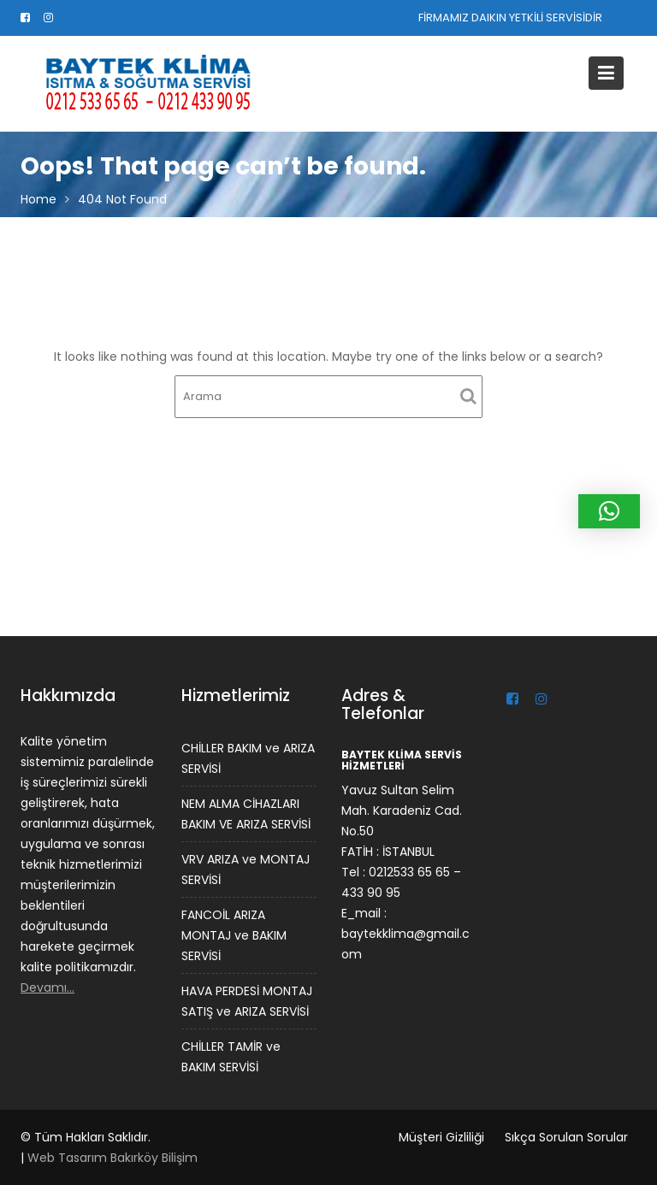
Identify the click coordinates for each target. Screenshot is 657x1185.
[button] (609, 511)
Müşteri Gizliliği (441, 1137)
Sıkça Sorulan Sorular (566, 1137)
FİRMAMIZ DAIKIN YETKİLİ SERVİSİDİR (510, 17)
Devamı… (48, 986)
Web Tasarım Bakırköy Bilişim (112, 1157)
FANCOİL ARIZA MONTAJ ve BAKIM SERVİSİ (233, 935)
